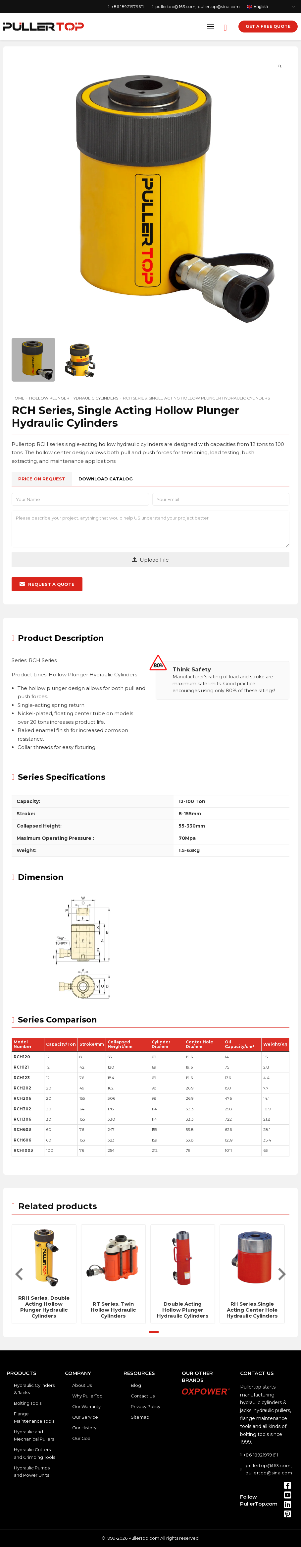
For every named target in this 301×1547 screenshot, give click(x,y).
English (257, 6)
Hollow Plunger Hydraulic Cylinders (73, 398)
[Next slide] (281, 1274)
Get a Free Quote (268, 26)
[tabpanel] (150, 542)
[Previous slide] (20, 1274)
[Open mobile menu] (210, 26)
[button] (47, 584)
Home (18, 398)
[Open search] (225, 26)
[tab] (42, 479)
